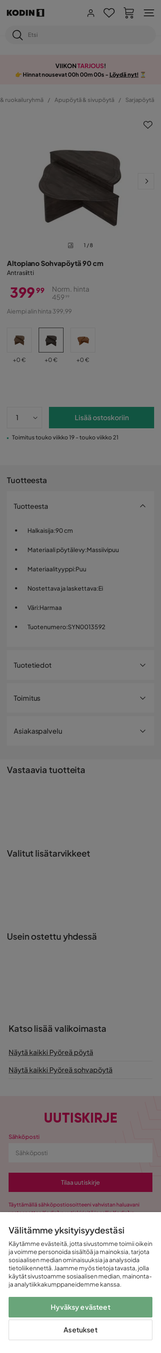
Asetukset (80, 1329)
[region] (80, 1282)
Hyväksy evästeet (80, 1306)
